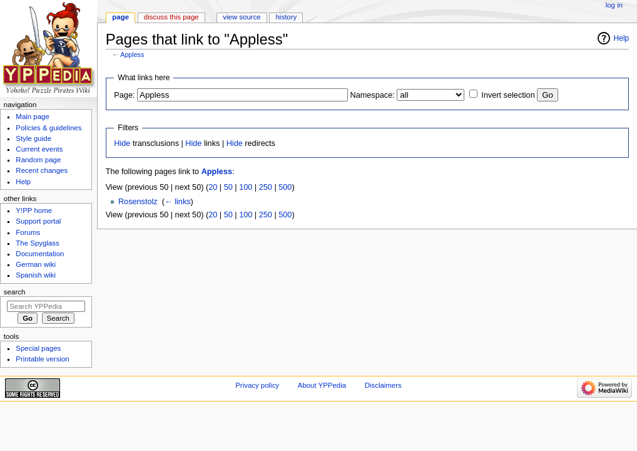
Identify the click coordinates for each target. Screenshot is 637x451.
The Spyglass (37, 243)
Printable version (42, 359)
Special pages (38, 348)
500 (285, 187)
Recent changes (42, 170)
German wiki (36, 264)
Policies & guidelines (48, 128)
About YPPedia (322, 385)
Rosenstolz (138, 201)
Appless (132, 54)
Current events (39, 149)
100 (245, 187)
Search (15, 292)
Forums (28, 232)
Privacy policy (257, 385)
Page (120, 17)
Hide (122, 143)
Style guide (33, 138)
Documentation (40, 253)
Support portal (38, 221)
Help (621, 38)
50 (228, 187)
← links (178, 201)
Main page (32, 116)
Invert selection (507, 95)
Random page (38, 159)
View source (241, 17)
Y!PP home (34, 210)
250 (265, 187)
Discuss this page (171, 17)
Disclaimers (383, 385)
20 (212, 187)
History (286, 17)
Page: (124, 95)
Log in (614, 5)
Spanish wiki (36, 275)
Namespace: (372, 95)
